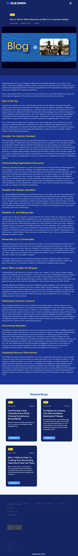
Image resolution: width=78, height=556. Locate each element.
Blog (12, 14)
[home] (16, 3)
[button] (71, 3)
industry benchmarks (18, 196)
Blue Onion (13, 128)
